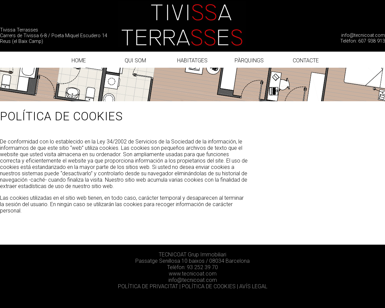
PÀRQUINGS (249, 60)
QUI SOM (135, 60)
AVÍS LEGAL (253, 286)
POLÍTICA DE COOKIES (209, 286)
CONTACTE (306, 60)
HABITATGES (192, 60)
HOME (79, 60)
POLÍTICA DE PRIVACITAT (148, 286)
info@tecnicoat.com (363, 35)
